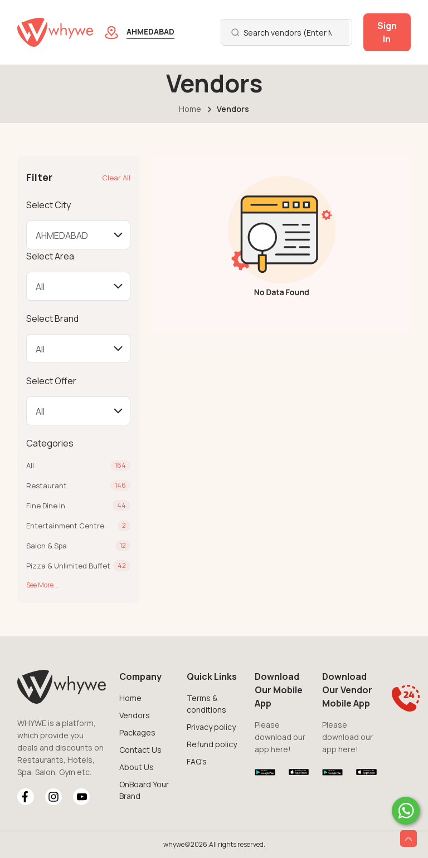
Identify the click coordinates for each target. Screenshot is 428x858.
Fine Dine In (45, 506)
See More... (42, 585)
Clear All (116, 178)
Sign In (387, 32)
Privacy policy (211, 727)
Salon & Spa (46, 546)
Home (190, 109)
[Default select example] (78, 234)
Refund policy (212, 744)
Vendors (134, 715)
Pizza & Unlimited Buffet (68, 566)
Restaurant (46, 486)
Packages (137, 732)
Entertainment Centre (65, 526)
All (30, 465)
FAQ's (197, 761)
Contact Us (140, 749)
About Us (136, 767)
